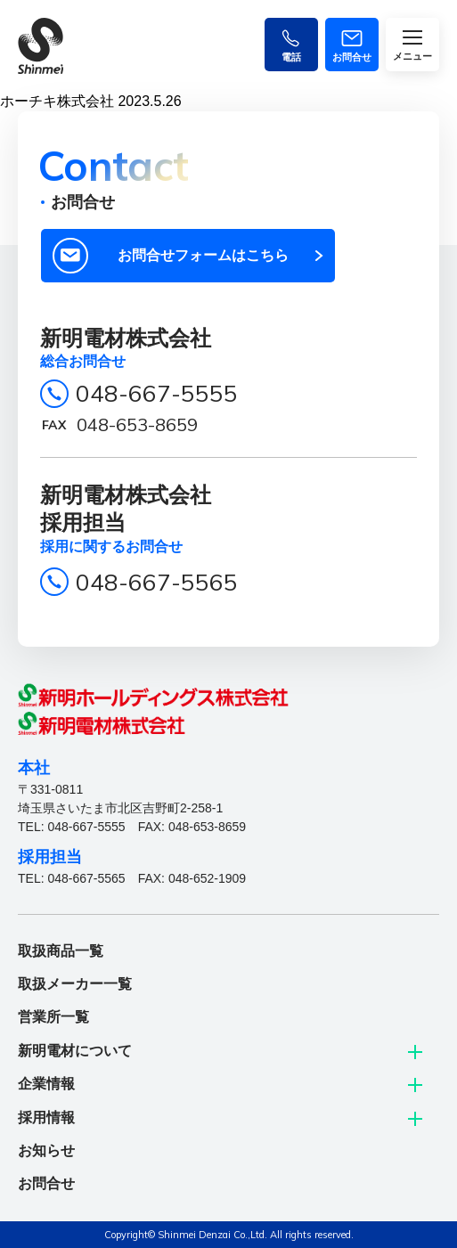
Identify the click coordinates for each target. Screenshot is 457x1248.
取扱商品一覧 (60, 950)
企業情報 (46, 1083)
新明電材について (75, 1050)
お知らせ (46, 1150)
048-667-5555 (157, 393)
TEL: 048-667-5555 (72, 827)
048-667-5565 (157, 582)
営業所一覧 (53, 1016)
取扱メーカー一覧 (75, 983)
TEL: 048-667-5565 (72, 878)
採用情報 (46, 1117)
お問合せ (46, 1183)
